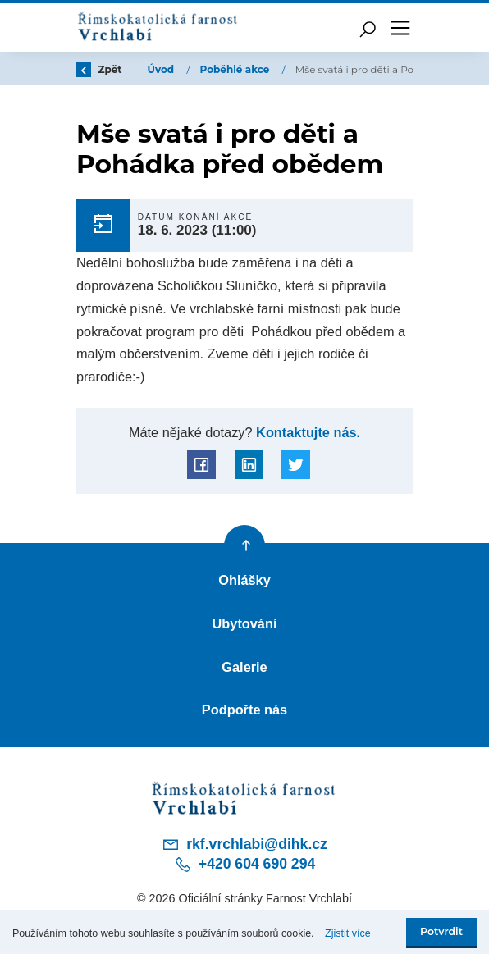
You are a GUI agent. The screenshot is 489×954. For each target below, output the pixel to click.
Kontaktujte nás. (307, 432)
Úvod (162, 69)
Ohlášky (244, 580)
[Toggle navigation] (400, 27)
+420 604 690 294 (244, 865)
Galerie (244, 667)
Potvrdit (441, 931)
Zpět (99, 69)
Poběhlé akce (236, 69)
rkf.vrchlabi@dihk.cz (244, 844)
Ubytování (245, 623)
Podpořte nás (244, 709)
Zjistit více (348, 933)
